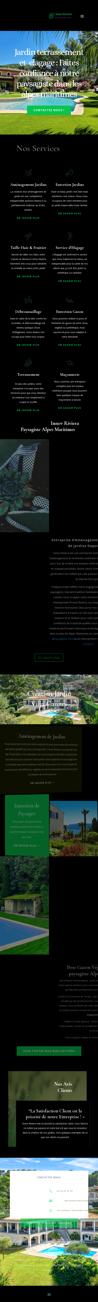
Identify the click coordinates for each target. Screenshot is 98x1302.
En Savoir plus (49, 657)
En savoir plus (31, 845)
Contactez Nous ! (49, 110)
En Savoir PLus (28, 217)
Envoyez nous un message (49, 1222)
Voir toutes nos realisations (49, 1051)
